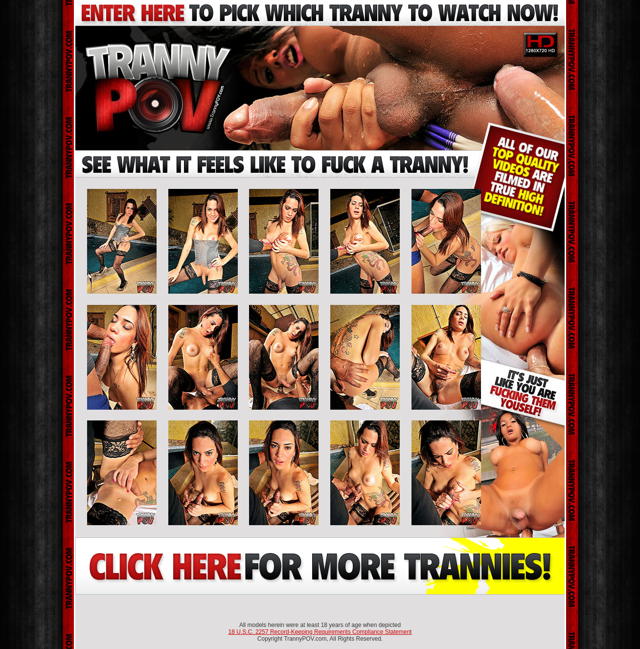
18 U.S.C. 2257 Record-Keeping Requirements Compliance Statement (320, 631)
